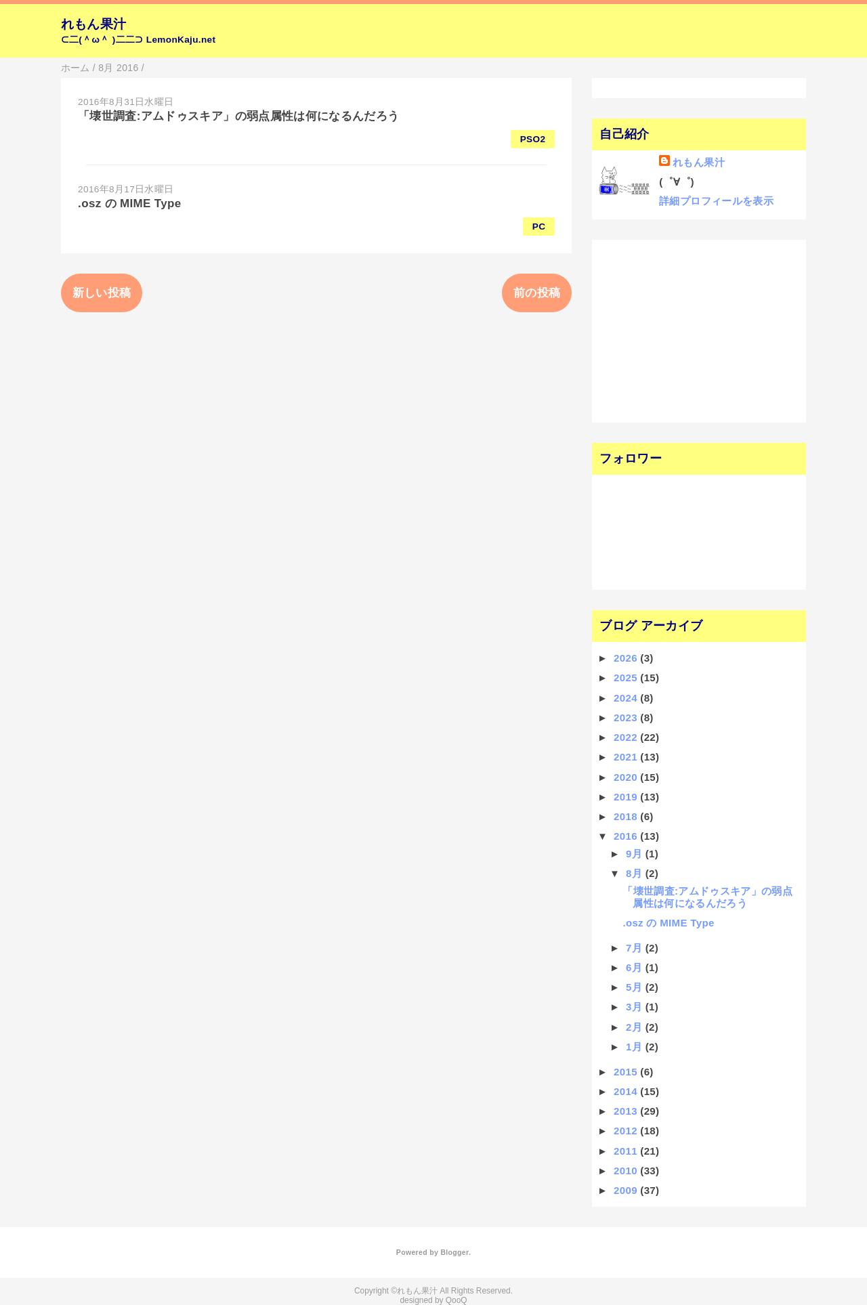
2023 (627, 717)
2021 (627, 757)
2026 (627, 658)
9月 (636, 853)
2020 (627, 777)
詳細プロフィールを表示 (716, 201)
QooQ (456, 1300)
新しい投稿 (101, 292)
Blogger (454, 1252)
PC (539, 226)
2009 (627, 1190)
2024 (627, 698)
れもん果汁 (94, 24)
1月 (636, 1046)
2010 (627, 1170)
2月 (636, 1027)
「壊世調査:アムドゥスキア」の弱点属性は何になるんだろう (238, 116)
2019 (627, 797)
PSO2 (533, 139)
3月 (636, 1006)
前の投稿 (536, 292)
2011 (627, 1151)
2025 (627, 677)
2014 (627, 1091)
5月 (636, 987)
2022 (627, 737)
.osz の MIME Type (129, 203)
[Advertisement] (682, 329)
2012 (627, 1130)
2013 (627, 1111)
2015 (627, 1071)
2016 (627, 836)
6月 (636, 967)
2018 (627, 816)
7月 (636, 948)
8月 (636, 873)
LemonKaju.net (181, 40)
